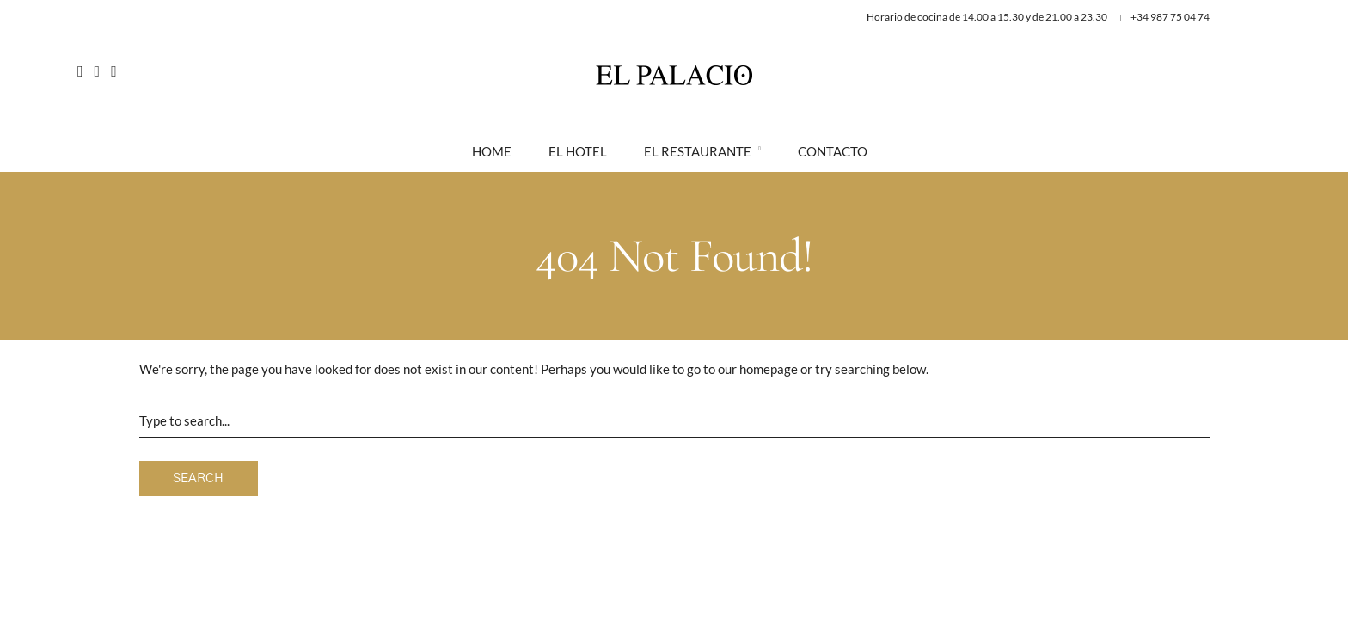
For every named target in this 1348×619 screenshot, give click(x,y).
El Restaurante (697, 151)
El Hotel (577, 151)
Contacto (832, 151)
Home (492, 151)
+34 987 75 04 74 (1163, 16)
